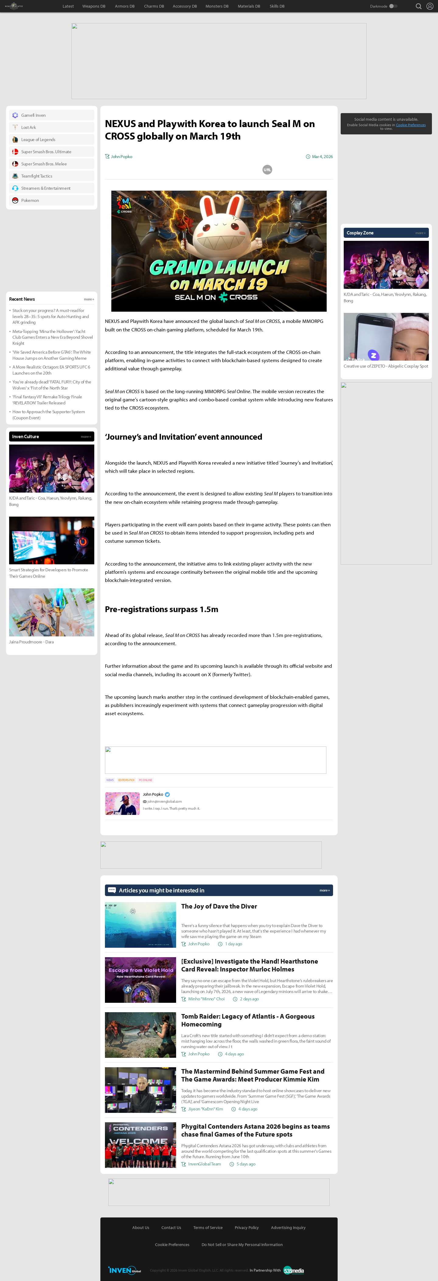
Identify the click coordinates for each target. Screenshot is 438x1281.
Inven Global (42, 6)
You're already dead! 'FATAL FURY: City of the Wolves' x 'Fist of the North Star (51, 384)
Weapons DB (94, 6)
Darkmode (379, 6)
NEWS (110, 778)
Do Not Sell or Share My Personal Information (242, 1241)
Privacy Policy (247, 1224)
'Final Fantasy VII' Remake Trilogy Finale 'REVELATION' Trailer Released (47, 399)
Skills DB (277, 6)
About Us (140, 1224)
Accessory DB (185, 6)
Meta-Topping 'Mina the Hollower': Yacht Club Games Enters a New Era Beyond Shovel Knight (52, 336)
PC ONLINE (145, 778)
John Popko (153, 792)
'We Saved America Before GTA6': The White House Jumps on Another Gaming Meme (51, 354)
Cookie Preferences (411, 124)
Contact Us (171, 1224)
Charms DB (154, 6)
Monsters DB (217, 6)
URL (267, 169)
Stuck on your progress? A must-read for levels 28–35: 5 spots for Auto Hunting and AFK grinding (50, 315)
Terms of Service (208, 1224)
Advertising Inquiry (288, 1224)
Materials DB (249, 6)
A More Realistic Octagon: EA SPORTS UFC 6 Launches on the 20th (51, 369)
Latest (68, 6)
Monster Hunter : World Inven (24, 6)
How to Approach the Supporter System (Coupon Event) (48, 414)
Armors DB (125, 6)
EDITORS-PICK (126, 778)
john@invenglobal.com (165, 799)
